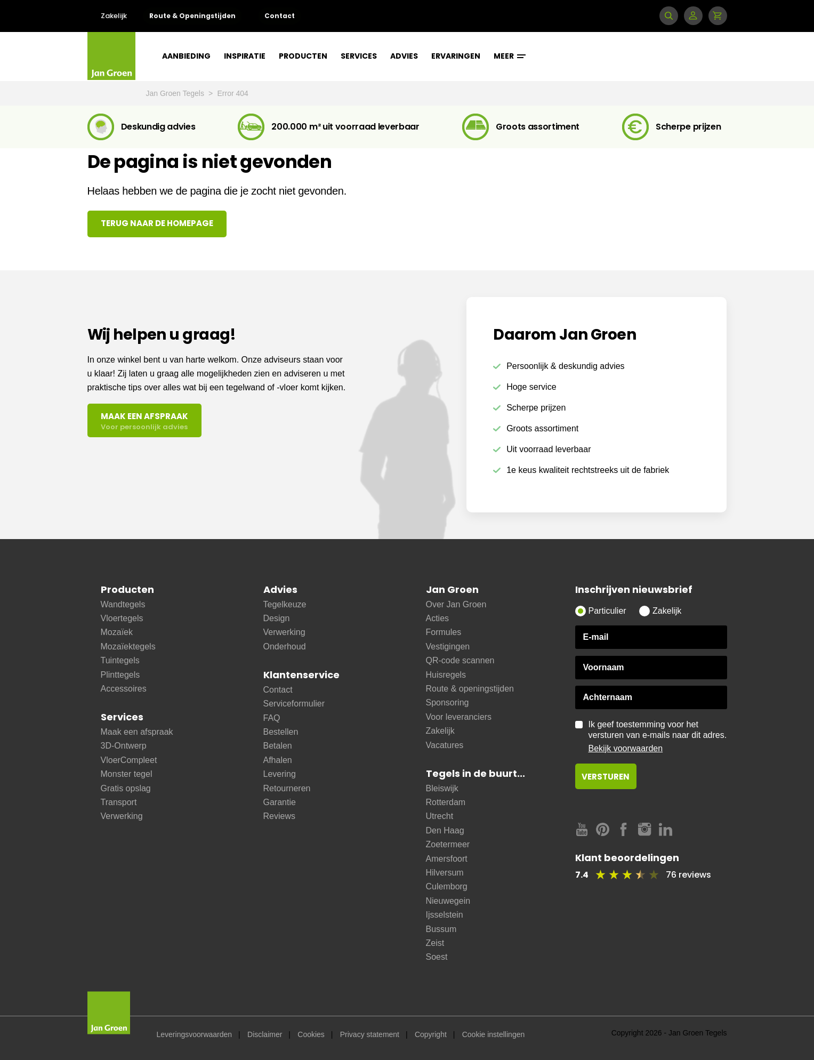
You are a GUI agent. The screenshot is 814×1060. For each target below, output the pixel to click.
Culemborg (447, 886)
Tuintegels (120, 660)
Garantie (279, 802)
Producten (303, 56)
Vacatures (445, 745)
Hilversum (445, 872)
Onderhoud (284, 646)
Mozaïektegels (128, 646)
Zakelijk (114, 16)
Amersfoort (447, 858)
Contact (279, 15)
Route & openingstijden (470, 688)
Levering (279, 773)
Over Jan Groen (456, 604)
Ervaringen (455, 56)
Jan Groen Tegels (176, 93)
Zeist (435, 942)
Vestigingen (448, 646)
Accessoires (124, 688)
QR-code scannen (460, 660)
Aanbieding (186, 56)
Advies (404, 56)
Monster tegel (126, 773)
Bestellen (281, 731)
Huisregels (446, 674)
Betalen (277, 745)
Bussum (441, 929)
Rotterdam (446, 802)
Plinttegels (120, 674)
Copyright (431, 1034)
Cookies (311, 1034)
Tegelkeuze (285, 604)
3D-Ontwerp (124, 745)
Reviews (279, 816)
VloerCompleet (129, 760)
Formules (444, 632)
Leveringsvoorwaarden (194, 1034)
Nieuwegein (448, 900)
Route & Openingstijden (192, 15)
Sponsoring (447, 702)
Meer (510, 56)
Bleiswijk (442, 788)
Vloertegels (122, 618)
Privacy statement (369, 1034)
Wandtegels (123, 604)
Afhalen (277, 760)
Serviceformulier (294, 703)
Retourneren (287, 788)
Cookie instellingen (493, 1034)
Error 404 (232, 93)
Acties (437, 618)
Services (359, 56)
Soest (437, 956)
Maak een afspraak (137, 731)
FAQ (271, 717)
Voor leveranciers (459, 716)
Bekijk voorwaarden (626, 748)
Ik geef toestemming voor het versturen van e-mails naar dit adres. (658, 737)
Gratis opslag (126, 788)
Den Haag (445, 830)
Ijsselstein (444, 914)
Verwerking (122, 816)
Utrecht (440, 816)
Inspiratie (244, 56)
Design (276, 618)
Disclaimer (264, 1034)
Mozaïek (117, 632)
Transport (119, 802)
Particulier (607, 610)
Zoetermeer (448, 844)
